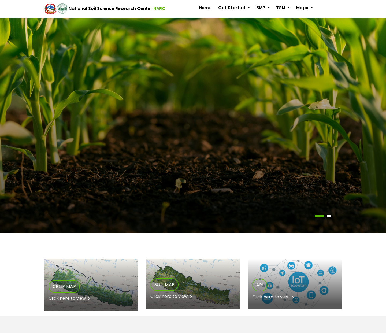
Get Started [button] (232, 7)
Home (205, 7)
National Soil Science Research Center (104, 8)
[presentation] (1, 236)
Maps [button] (303, 7)
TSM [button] (281, 7)
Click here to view (69, 298)
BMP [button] (261, 7)
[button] (319, 216)
